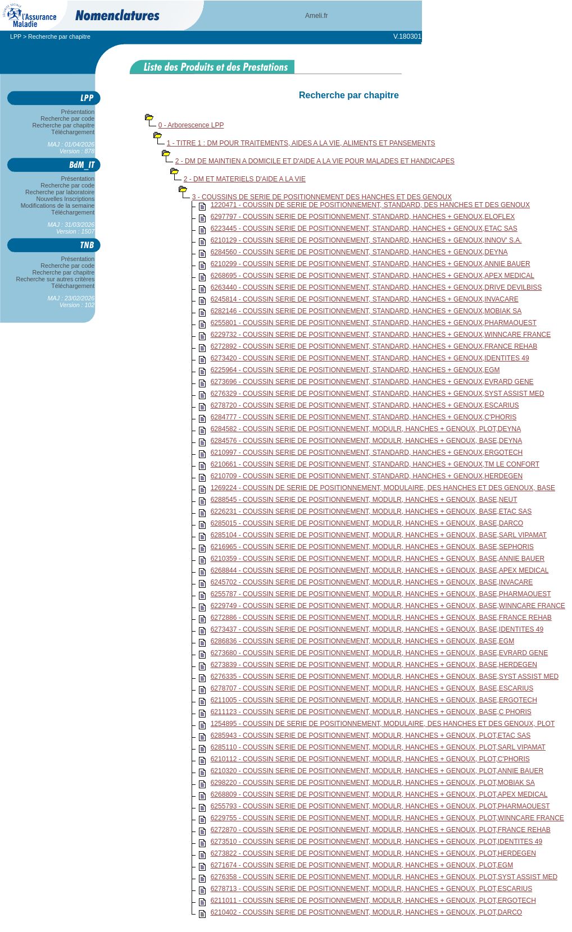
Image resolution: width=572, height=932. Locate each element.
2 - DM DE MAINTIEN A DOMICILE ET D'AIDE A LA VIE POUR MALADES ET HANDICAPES (315, 161)
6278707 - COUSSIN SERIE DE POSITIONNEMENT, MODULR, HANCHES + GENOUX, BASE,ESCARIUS (372, 688)
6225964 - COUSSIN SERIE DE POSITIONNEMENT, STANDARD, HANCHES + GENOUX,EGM (355, 370)
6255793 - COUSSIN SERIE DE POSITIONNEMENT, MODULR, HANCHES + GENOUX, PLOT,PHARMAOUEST (380, 806)
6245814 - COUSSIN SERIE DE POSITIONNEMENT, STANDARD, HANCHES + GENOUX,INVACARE (365, 299)
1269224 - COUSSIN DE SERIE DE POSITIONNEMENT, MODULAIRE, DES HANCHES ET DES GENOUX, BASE (383, 488)
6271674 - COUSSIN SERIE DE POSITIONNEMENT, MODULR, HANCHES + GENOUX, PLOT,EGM (362, 865)
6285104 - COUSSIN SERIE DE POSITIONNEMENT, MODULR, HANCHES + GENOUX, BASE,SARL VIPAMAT (379, 535)
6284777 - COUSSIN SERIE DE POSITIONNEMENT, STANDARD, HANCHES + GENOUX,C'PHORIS (364, 417)
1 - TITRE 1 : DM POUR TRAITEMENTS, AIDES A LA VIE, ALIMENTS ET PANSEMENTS (301, 143)
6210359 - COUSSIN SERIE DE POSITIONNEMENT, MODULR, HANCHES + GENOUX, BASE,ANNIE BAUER (377, 559)
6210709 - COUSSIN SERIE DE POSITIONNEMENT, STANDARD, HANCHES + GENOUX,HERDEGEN (367, 476)
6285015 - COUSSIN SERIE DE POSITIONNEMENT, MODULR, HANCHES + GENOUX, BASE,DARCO (367, 523)
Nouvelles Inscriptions (65, 198)
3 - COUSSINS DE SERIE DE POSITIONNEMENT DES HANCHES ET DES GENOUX (322, 197)
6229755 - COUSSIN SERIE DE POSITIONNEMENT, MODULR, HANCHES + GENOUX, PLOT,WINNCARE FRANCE (387, 818)
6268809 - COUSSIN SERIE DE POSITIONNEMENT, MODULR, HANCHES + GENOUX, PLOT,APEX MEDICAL (379, 794)
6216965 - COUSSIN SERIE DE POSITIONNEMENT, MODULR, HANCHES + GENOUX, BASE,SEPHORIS (372, 547)
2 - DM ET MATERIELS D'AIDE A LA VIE (245, 179)
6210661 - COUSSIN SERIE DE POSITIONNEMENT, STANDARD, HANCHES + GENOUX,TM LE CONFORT (375, 464)
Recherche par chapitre (63, 125)
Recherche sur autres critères (55, 279)
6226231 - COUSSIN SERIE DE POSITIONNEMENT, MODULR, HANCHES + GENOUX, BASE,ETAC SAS (371, 511)
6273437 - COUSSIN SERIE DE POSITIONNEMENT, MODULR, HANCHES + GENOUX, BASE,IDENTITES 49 (377, 629)
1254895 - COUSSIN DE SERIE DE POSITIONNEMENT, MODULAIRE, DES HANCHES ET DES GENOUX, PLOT (383, 724)
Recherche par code (68, 118)
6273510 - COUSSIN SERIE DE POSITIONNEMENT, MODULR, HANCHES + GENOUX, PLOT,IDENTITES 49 (376, 842)
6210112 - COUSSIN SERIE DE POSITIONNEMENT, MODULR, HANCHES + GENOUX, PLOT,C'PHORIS (370, 759)
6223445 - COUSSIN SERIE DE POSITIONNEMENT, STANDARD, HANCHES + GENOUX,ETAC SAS (364, 228)
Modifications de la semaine (58, 205)
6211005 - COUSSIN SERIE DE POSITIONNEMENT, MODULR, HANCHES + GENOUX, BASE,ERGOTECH (374, 700)
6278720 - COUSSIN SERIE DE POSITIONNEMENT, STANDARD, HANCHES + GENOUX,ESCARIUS (365, 405)
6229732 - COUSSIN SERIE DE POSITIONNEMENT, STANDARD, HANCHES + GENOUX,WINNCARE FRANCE (381, 335)
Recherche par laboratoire (60, 192)
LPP (15, 36)
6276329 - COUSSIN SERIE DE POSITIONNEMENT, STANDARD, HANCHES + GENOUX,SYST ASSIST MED (377, 394)
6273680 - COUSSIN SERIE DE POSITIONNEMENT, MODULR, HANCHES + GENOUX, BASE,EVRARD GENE (379, 653)
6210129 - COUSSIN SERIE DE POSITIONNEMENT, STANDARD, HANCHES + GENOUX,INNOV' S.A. (366, 240)
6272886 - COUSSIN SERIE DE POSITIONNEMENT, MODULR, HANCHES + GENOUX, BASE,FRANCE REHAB (381, 618)
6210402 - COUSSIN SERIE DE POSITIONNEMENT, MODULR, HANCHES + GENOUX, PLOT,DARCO (366, 912)
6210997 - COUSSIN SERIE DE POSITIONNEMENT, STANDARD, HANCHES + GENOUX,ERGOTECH (367, 452)
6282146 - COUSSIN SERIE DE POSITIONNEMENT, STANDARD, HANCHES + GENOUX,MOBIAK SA (366, 311)
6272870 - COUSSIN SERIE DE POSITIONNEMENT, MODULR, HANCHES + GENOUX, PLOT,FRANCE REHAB (381, 830)
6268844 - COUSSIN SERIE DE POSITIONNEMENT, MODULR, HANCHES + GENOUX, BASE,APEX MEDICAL (380, 570)
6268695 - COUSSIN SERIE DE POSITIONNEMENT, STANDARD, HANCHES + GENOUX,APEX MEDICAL (372, 276)
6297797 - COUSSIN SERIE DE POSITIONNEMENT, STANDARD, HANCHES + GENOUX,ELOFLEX (363, 217)
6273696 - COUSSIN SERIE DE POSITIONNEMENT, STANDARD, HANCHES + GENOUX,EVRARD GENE (372, 382)
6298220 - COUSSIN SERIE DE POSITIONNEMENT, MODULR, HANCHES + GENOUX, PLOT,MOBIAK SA (373, 783)
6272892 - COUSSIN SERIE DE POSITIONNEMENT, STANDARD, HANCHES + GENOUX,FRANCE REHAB (374, 346)
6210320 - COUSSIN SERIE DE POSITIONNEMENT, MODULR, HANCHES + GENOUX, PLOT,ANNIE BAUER (377, 771)
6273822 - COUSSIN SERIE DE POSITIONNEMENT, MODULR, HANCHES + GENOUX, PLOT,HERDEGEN (373, 853)
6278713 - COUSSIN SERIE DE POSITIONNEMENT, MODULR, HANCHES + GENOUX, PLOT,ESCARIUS (371, 889)
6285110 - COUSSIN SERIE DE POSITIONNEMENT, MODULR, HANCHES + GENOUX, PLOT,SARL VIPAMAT (378, 747)
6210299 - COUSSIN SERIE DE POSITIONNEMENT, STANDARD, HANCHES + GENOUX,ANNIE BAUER (370, 264)
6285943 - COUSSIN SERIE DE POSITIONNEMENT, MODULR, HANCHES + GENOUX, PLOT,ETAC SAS (371, 735)
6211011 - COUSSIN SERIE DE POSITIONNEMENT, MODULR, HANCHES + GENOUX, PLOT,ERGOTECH (373, 900)
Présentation (78, 111)
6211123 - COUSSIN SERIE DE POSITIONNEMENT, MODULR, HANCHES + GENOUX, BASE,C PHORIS (371, 712)
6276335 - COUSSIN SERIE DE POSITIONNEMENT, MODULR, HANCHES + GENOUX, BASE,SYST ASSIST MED (385, 676)
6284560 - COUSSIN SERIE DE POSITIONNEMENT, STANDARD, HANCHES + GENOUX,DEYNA (359, 252)
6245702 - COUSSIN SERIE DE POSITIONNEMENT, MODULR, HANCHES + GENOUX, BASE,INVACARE (372, 582)
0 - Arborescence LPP (191, 125)
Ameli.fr (316, 16)
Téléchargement (73, 132)
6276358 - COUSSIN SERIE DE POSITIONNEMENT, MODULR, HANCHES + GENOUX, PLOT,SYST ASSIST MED (384, 877)
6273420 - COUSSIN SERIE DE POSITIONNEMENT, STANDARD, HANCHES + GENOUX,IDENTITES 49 (370, 358)
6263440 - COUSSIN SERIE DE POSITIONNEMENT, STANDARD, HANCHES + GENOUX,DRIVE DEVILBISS (376, 287)
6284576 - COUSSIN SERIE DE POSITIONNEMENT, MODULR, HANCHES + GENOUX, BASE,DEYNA (366, 441)
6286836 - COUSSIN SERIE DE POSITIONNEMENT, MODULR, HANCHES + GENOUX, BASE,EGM (362, 641)
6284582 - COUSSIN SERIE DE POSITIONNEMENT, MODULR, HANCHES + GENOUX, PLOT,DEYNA (366, 429)
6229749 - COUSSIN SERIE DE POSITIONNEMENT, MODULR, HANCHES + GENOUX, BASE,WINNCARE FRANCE (388, 606)
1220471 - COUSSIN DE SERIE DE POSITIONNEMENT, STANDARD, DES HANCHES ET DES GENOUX (370, 205)
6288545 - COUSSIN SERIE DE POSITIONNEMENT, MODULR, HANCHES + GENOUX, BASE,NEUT (364, 500)
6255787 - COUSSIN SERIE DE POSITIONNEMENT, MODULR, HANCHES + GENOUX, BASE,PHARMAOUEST (381, 594)
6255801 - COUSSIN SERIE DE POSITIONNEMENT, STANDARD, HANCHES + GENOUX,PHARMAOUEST (374, 323)
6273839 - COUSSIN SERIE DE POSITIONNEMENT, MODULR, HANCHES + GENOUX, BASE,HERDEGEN (374, 665)
